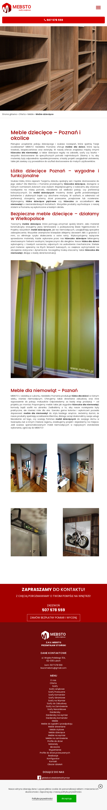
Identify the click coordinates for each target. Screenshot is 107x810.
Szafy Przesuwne (56, 691)
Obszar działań (54, 764)
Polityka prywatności (42, 798)
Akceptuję (67, 798)
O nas (53, 680)
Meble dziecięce (57, 732)
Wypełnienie (55, 749)
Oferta (22, 114)
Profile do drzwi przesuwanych (55, 752)
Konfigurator (53, 758)
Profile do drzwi (55, 741)
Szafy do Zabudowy (57, 703)
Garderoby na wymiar (57, 715)
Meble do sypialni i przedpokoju (56, 723)
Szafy (55, 686)
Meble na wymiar (56, 735)
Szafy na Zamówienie (57, 706)
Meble (31, 114)
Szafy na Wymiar (56, 700)
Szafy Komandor (57, 694)
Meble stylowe (57, 729)
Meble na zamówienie (57, 738)
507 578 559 (53, 610)
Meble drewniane (56, 726)
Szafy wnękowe (57, 689)
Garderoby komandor (57, 718)
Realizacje (53, 755)
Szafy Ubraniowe (57, 697)
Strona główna (9, 114)
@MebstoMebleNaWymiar (56, 777)
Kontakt (53, 761)
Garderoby (55, 712)
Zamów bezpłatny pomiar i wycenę (53, 617)
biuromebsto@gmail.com (53, 667)
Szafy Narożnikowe (56, 709)
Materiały (53, 744)
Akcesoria (55, 746)
